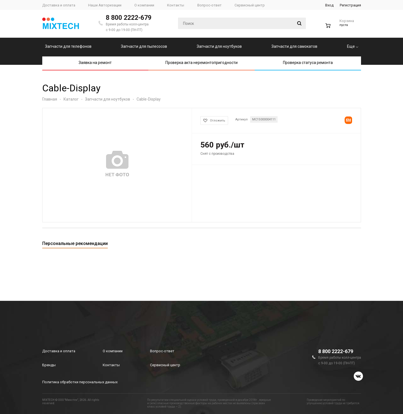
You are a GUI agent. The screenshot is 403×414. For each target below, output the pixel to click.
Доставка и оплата (58, 351)
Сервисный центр (165, 365)
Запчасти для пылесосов (144, 46)
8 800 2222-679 (128, 18)
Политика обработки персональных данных (80, 382)
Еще (352, 46)
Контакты (111, 365)
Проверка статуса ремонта (308, 62)
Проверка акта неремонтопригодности (201, 62)
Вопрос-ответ (162, 351)
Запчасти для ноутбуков (219, 46)
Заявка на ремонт (95, 62)
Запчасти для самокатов (294, 46)
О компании (113, 351)
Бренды (49, 365)
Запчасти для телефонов (68, 46)
